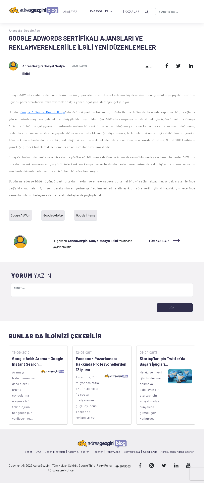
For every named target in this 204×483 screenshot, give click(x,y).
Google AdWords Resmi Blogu (43, 112)
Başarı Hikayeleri (55, 451)
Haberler (98, 451)
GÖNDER (174, 308)
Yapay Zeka (113, 451)
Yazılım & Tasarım (78, 451)
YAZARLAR (132, 11)
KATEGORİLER (101, 11)
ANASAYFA (70, 11)
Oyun (38, 451)
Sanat (28, 451)
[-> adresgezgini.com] (175, 11)
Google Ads (32, 30)
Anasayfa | (16, 30)
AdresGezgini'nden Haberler (177, 451)
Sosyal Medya (132, 451)
